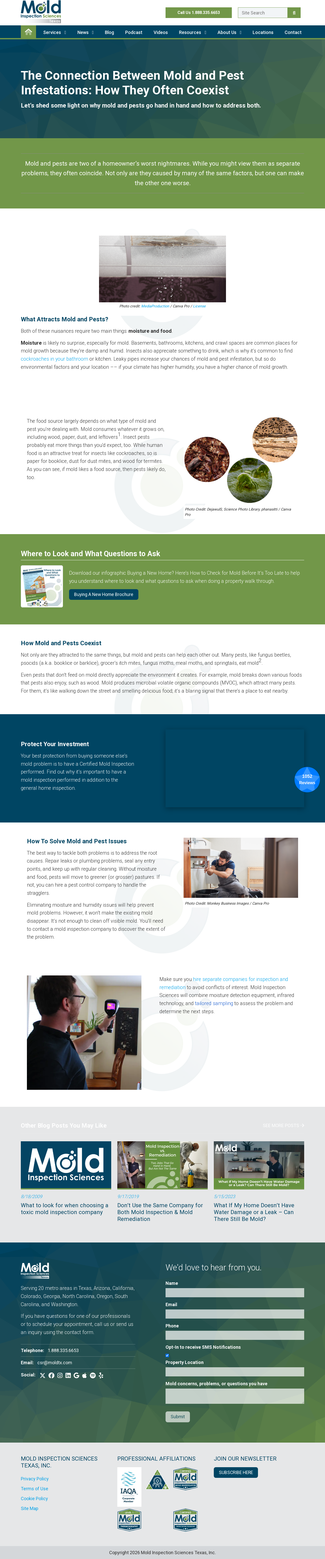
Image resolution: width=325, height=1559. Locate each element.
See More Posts (283, 1125)
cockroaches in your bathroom (54, 359)
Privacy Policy (35, 1478)
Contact (293, 32)
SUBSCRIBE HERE (236, 1472)
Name (172, 1283)
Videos (161, 32)
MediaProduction (155, 306)
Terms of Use (34, 1488)
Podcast (133, 32)
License (199, 306)
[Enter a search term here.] (263, 12)
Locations (263, 32)
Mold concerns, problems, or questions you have (216, 1383)
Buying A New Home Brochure (103, 594)
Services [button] (54, 32)
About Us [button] (230, 32)
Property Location (185, 1362)
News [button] (85, 32)
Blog (109, 32)
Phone (172, 1325)
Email (171, 1304)
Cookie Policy (34, 1498)
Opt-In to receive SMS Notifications (203, 1347)
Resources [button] (192, 32)
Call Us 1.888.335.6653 (198, 12)
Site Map (29, 1508)
